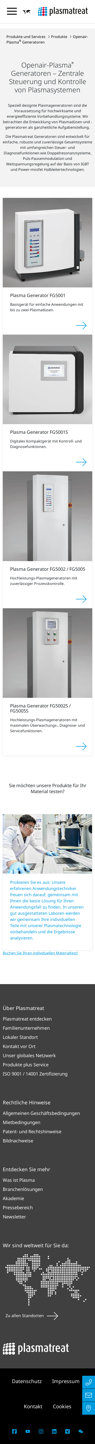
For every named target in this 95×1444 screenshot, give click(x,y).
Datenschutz (27, 1381)
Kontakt (34, 1406)
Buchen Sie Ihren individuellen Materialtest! (40, 952)
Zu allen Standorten (31, 1315)
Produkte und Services (26, 36)
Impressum (66, 1381)
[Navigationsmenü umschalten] (12, 11)
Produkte (59, 36)
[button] (26, 11)
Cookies (62, 1406)
